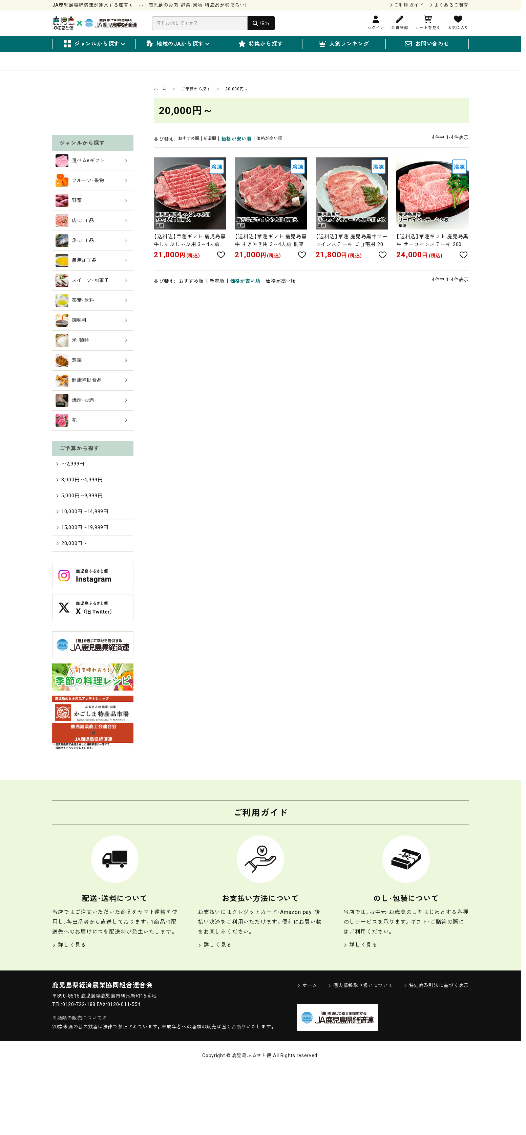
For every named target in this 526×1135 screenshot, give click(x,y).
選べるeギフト (91, 221)
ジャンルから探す (94, 44)
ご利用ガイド (409, 5)
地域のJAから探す (177, 44)
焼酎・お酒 (91, 460)
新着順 (217, 147)
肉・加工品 (91, 281)
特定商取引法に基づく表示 (436, 1050)
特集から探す (260, 44)
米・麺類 (91, 400)
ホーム (160, 97)
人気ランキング (344, 44)
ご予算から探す (196, 97)
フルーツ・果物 (91, 241)
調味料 (91, 380)
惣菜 (91, 420)
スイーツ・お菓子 (91, 340)
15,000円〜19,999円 (85, 591)
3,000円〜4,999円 (81, 541)
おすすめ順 (191, 147)
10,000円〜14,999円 (85, 574)
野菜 (91, 261)
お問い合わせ (427, 44)
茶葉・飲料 (91, 360)
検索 (265, 23)
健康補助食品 (91, 440)
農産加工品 (91, 320)
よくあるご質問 (451, 5)
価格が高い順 (281, 147)
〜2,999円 (71, 524)
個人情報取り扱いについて (360, 1050)
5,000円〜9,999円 (81, 557)
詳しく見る (69, 1010)
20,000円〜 (73, 608)
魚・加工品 (91, 300)
